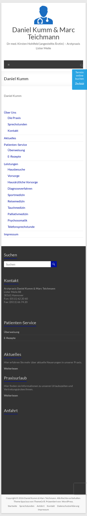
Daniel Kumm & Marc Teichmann (43, 33)
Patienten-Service (15, 144)
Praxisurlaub (15, 377)
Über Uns (10, 112)
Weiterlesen (11, 368)
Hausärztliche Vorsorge (23, 182)
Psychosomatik (17, 220)
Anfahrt (40, 506)
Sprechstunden (17, 124)
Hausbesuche (16, 169)
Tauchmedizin (16, 207)
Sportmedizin (16, 195)
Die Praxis (14, 118)
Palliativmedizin (18, 214)
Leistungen (11, 164)
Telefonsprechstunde (21, 226)
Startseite (12, 506)
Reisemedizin (16, 201)
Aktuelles (10, 138)
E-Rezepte (14, 156)
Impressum (11, 234)
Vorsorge (13, 175)
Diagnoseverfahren (20, 188)
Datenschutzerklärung (68, 506)
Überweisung (16, 150)
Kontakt (13, 130)
